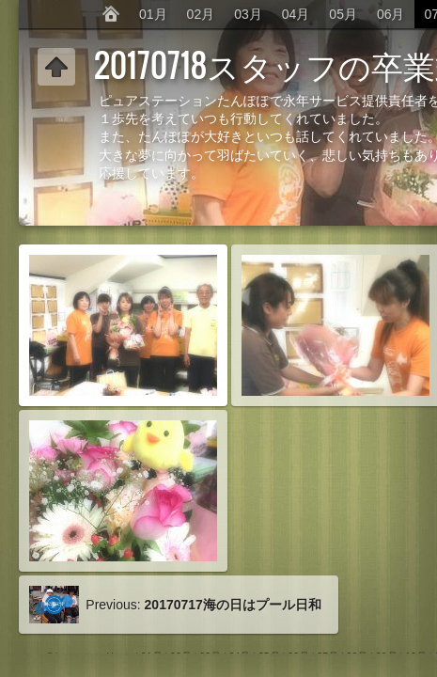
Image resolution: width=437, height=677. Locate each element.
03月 (248, 14)
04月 (296, 14)
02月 (201, 14)
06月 (391, 14)
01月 (153, 14)
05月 (343, 14)
